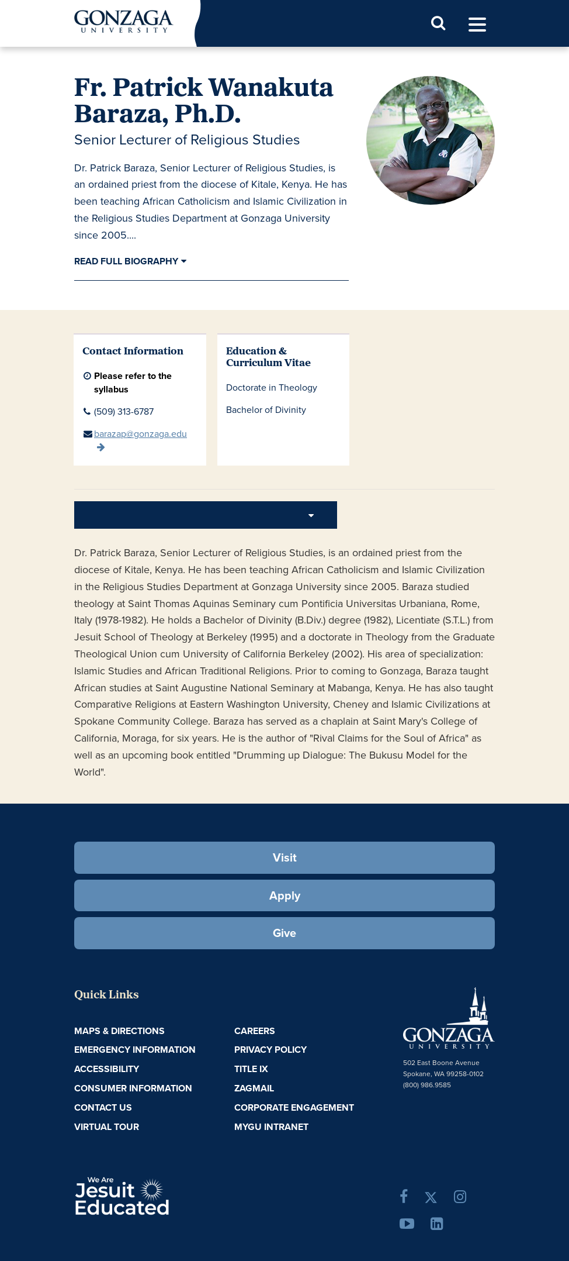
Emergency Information (135, 1049)
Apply (284, 895)
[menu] (477, 25)
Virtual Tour (106, 1126)
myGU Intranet (271, 1126)
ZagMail (254, 1088)
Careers (254, 1031)
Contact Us (103, 1107)
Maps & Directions (119, 1031)
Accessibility (106, 1069)
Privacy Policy (270, 1049)
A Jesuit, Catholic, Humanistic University (159, 1195)
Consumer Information (133, 1088)
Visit (285, 857)
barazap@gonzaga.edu (140, 433)
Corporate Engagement (294, 1107)
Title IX (251, 1069)
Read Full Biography (126, 261)
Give (284, 933)
